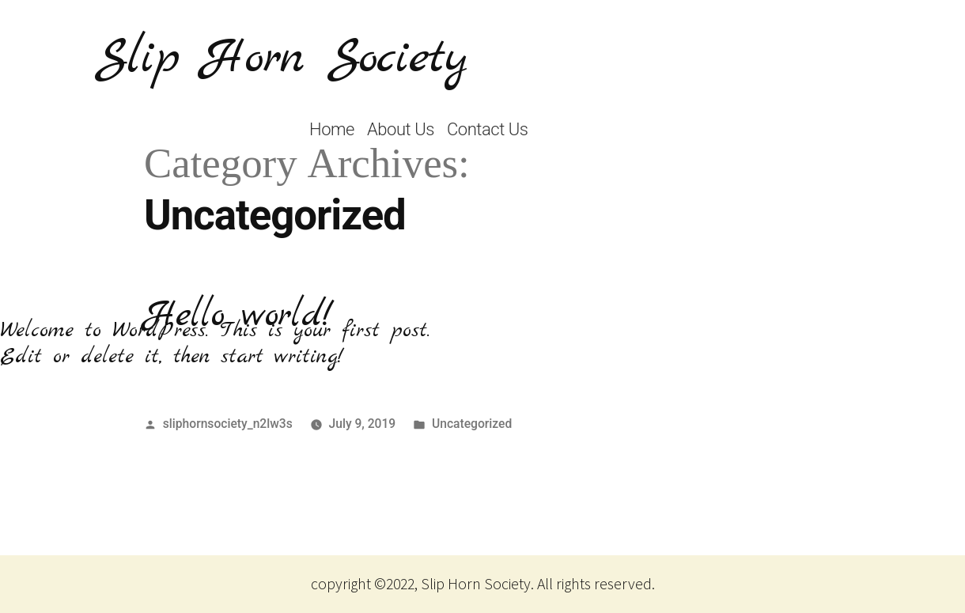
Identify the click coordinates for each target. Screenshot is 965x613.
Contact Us (487, 129)
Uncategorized (472, 423)
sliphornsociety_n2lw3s (228, 423)
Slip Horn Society (281, 58)
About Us (400, 129)
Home (331, 129)
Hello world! (238, 315)
